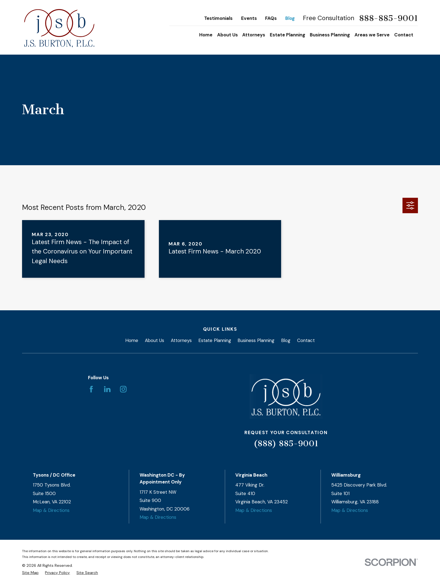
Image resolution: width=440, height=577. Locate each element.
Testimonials (218, 18)
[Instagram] (123, 389)
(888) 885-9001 (286, 443)
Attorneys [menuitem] (253, 35)
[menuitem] (30, 572)
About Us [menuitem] (227, 35)
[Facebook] (91, 389)
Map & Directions (51, 510)
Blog (290, 18)
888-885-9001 (388, 18)
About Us (154, 340)
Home (131, 340)
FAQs (271, 18)
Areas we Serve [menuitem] (372, 35)
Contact (306, 340)
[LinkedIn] (107, 389)
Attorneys (181, 340)
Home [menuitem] (205, 35)
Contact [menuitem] (403, 35)
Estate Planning (214, 340)
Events (249, 18)
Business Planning (256, 340)
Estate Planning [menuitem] (287, 35)
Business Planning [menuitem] (330, 35)
